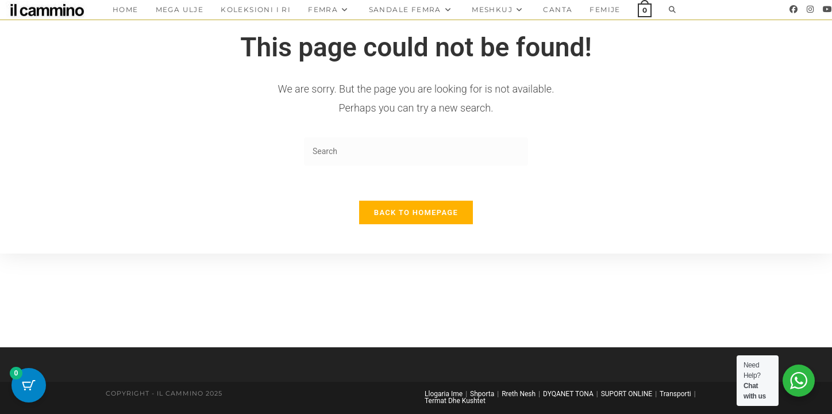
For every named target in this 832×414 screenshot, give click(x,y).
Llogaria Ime (444, 394)
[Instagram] (810, 9)
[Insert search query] (416, 151)
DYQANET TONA (568, 394)
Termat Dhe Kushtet (455, 401)
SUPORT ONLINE (626, 394)
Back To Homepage (416, 212)
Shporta (482, 394)
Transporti (675, 394)
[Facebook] (793, 9)
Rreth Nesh (519, 394)
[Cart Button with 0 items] (28, 385)
